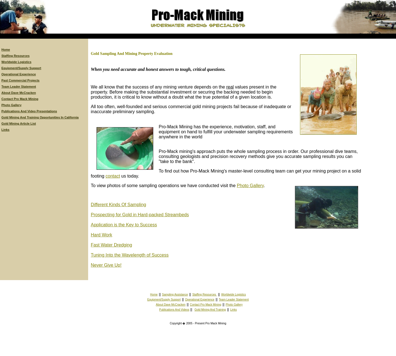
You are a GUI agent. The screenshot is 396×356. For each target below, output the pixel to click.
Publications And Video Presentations (29, 111)
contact (113, 176)
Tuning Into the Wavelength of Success (130, 255)
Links (5, 129)
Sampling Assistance (175, 294)
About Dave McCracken (18, 92)
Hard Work (101, 234)
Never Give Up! (106, 265)
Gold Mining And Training (210, 309)
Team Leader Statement (18, 86)
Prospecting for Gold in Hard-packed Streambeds (140, 214)
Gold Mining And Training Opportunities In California (40, 117)
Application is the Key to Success (124, 224)
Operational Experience (18, 74)
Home (5, 49)
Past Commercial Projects (20, 80)
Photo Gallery (11, 105)
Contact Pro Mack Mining (19, 99)
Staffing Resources (15, 55)
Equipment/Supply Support (21, 68)
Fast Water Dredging (111, 245)
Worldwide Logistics (16, 62)
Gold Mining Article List (18, 123)
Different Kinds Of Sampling (118, 204)
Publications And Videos (174, 309)
